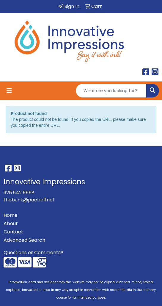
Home (11, 215)
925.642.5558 (19, 192)
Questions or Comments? (33, 252)
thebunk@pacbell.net (29, 199)
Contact (13, 231)
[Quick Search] (111, 90)
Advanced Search (24, 240)
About (11, 223)
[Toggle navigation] (9, 90)
